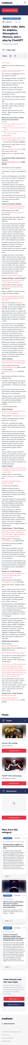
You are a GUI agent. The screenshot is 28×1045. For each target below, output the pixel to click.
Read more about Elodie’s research (12, 275)
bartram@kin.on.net (7, 541)
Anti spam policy (6, 1041)
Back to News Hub (10, 10)
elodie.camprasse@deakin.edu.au (11, 287)
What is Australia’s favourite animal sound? (13, 653)
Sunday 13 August (6, 62)
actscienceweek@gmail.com (10, 646)
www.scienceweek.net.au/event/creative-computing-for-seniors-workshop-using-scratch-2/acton (14, 470)
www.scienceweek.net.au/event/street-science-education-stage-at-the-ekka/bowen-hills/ (13, 575)
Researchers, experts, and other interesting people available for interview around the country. (13, 71)
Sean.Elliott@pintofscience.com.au (12, 212)
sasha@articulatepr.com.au (10, 371)
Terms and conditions (7, 1038)
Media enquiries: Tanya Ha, (10, 698)
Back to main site (8, 1023)
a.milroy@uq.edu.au (7, 582)
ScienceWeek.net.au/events (13, 149)
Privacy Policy (5, 1035)
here (11, 153)
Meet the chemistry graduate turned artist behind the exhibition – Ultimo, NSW (13, 298)
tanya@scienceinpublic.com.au (11, 700)
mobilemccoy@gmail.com (9, 476)
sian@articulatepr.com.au (9, 367)
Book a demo (14, 999)
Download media (14, 751)
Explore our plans (14, 1004)
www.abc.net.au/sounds (9, 695)
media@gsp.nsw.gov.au (19, 416)
